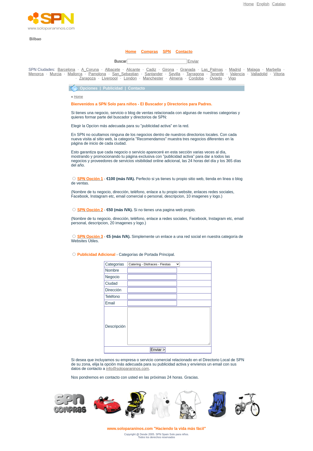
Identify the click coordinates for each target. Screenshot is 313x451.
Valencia (237, 74)
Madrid (235, 69)
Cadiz (151, 69)
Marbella (273, 69)
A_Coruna (90, 69)
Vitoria (279, 74)
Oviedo (216, 78)
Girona (168, 69)
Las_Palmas (212, 69)
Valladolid (259, 74)
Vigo (232, 78)
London (130, 78)
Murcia (55, 74)
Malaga (253, 69)
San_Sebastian (125, 74)
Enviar (193, 61)
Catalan (279, 4)
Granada (187, 69)
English (263, 4)
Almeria (176, 78)
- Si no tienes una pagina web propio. (136, 210)
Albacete (112, 69)
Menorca (35, 74)
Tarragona (195, 74)
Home (248, 4)
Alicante (133, 69)
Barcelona (66, 69)
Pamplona (97, 74)
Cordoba (196, 78)
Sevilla (174, 74)
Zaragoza (87, 78)
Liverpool (110, 78)
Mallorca (75, 74)
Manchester (153, 78)
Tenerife (217, 74)
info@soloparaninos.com (127, 376)
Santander (154, 74)
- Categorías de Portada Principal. (126, 254)
